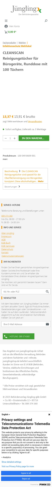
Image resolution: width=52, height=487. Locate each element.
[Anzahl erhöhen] (15, 138)
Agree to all (26, 473)
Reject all (26, 479)
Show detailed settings (11, 462)
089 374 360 (6, 215)
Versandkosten (35, 121)
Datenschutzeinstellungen (13, 255)
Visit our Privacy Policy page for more (18, 466)
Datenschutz (7, 249)
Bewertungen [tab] (13, 186)
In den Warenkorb (34, 138)
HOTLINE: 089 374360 (17, 336)
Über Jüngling (7, 233)
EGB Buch (6, 242)
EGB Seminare (7, 245)
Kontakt (4, 252)
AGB (3, 239)
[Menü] (6, 20)
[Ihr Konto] (12, 26)
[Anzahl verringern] (6, 138)
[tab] (25, 175)
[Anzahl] (10, 138)
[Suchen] (46, 20)
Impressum (6, 236)
